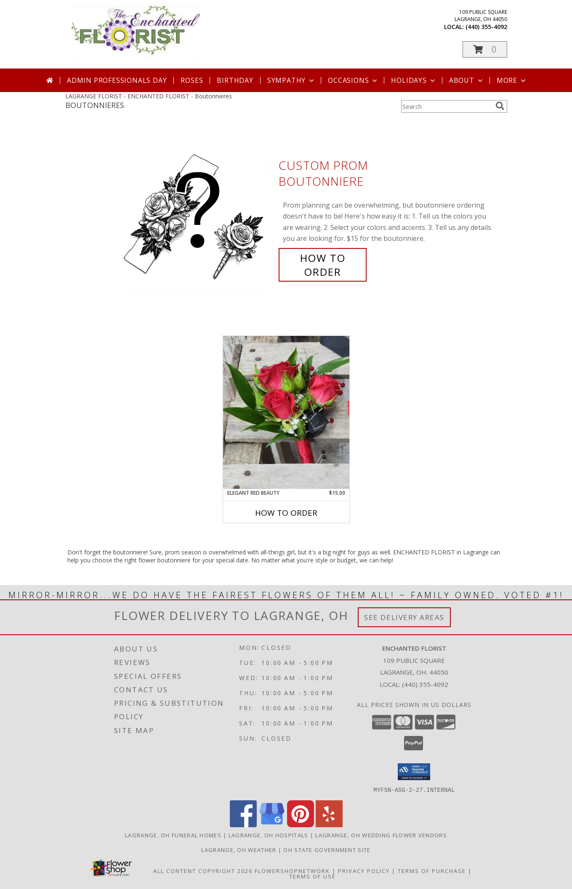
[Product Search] (447, 106)
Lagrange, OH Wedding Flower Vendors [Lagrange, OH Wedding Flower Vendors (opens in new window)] (381, 835)
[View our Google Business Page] (271, 824)
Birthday (235, 80)
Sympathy (291, 80)
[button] (485, 49)
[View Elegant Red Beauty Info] (286, 412)
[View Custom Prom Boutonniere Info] (196, 219)
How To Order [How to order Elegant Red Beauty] (286, 512)
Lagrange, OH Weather (238, 849)
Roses (192, 80)
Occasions (353, 80)
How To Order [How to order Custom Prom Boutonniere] (323, 265)
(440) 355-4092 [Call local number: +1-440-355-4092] (486, 27)
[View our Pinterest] (300, 824)
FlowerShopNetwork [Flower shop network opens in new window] (292, 870)
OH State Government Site (326, 849)
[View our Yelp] (329, 824)
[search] (500, 106)
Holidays (413, 80)
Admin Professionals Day (117, 80)
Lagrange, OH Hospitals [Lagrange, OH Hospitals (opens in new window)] (269, 835)
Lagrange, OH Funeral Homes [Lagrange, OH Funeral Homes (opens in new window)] (173, 835)
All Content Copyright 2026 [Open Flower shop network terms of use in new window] (203, 870)
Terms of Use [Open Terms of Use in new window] (312, 876)
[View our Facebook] (243, 824)
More (512, 80)
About (466, 80)
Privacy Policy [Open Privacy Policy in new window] (364, 870)
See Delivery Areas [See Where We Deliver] (404, 617)
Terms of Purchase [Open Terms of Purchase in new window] (432, 870)
